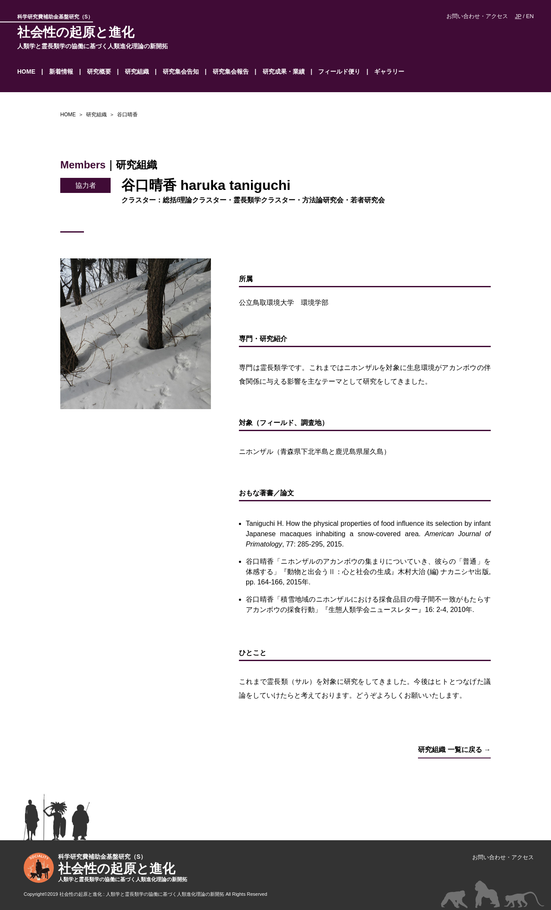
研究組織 (137, 71)
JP (518, 16)
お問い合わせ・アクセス (477, 16)
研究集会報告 (231, 71)
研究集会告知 (181, 71)
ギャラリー (389, 71)
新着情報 (61, 71)
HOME (26, 71)
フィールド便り (339, 71)
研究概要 (99, 71)
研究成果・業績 (284, 71)
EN (530, 16)
